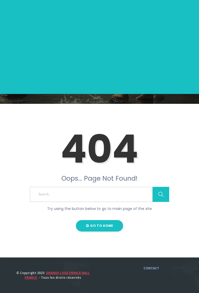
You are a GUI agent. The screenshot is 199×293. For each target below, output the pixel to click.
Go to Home (99, 225)
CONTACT (151, 268)
